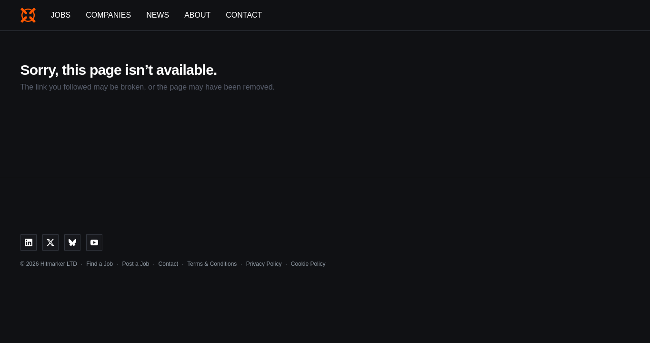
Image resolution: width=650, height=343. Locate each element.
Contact (244, 15)
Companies (108, 15)
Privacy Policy (264, 264)
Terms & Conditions (212, 264)
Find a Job (99, 264)
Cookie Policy (308, 264)
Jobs (61, 15)
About (197, 15)
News (157, 15)
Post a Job (136, 264)
